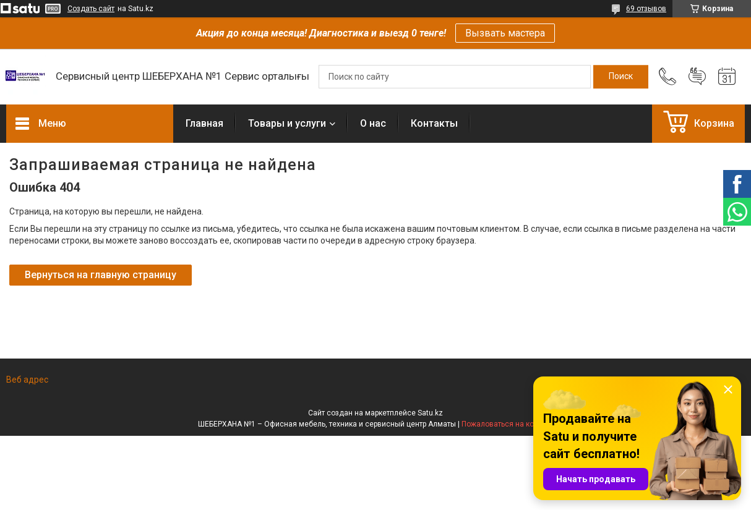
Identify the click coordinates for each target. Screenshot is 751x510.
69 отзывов (646, 8)
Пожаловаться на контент (507, 424)
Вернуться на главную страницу (100, 275)
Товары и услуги (287, 123)
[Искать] (620, 76)
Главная (204, 123)
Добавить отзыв (697, 76)
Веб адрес (27, 380)
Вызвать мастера (505, 33)
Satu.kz (430, 413)
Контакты (434, 123)
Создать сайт (90, 8)
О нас (373, 123)
